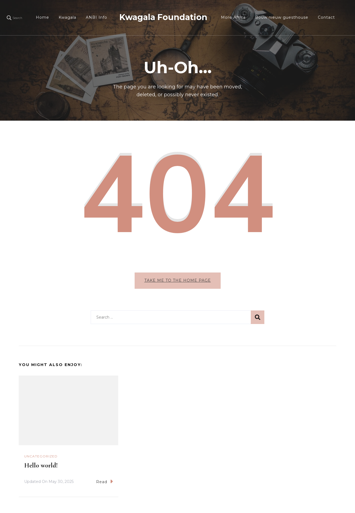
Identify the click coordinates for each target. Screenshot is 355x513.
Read (104, 481)
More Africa (233, 17)
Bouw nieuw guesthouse (281, 17)
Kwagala (67, 17)
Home (42, 17)
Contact (326, 17)
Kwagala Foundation (163, 17)
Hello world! (41, 465)
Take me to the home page (177, 280)
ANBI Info (96, 17)
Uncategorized (41, 456)
